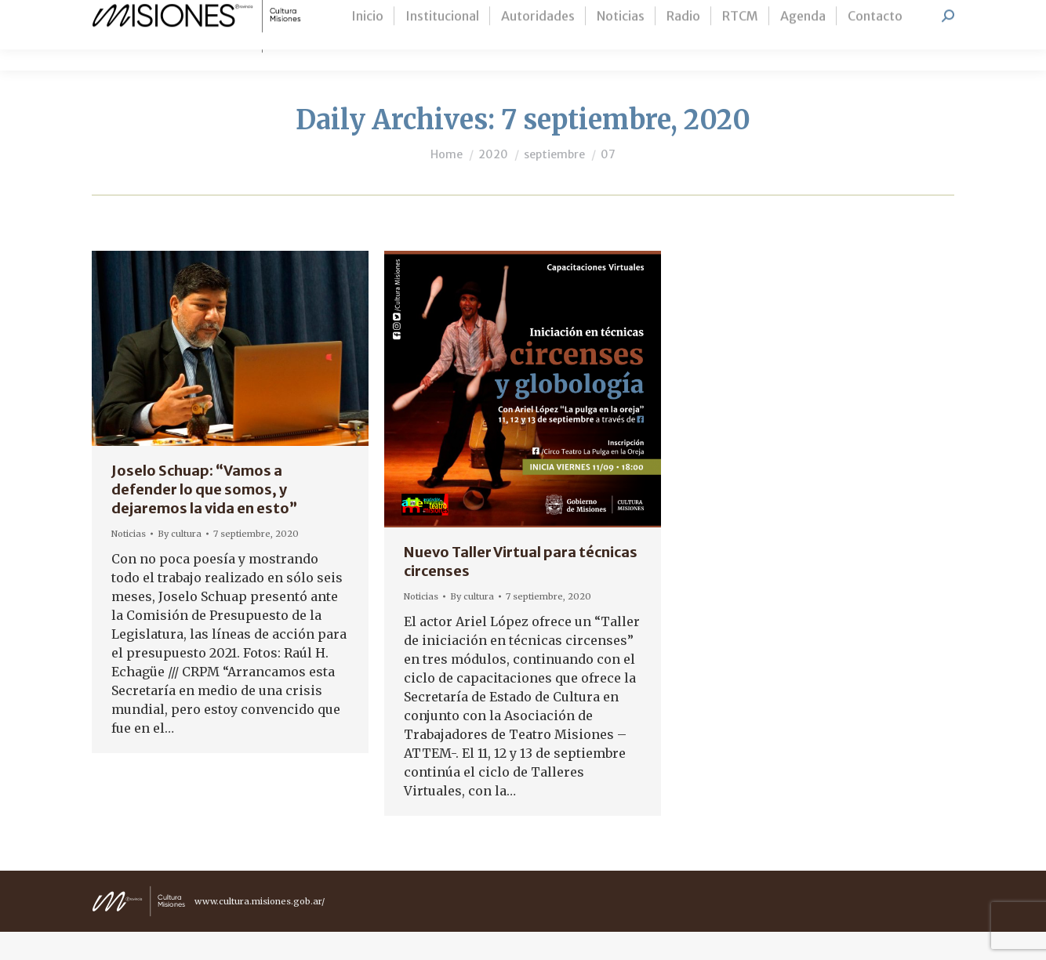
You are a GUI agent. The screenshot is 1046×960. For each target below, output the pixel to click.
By (180, 561)
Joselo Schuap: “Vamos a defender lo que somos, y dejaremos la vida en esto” (204, 517)
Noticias (128, 561)
